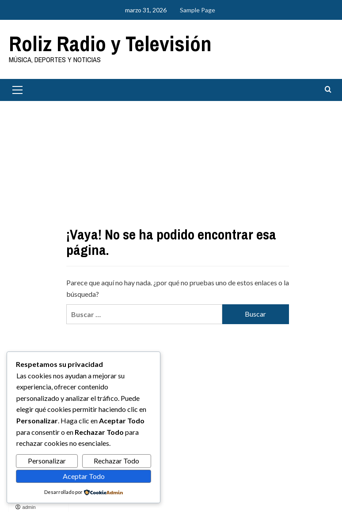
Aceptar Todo (84, 476)
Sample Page (197, 10)
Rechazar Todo (116, 460)
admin (29, 507)
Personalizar (47, 460)
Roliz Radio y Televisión (110, 43)
